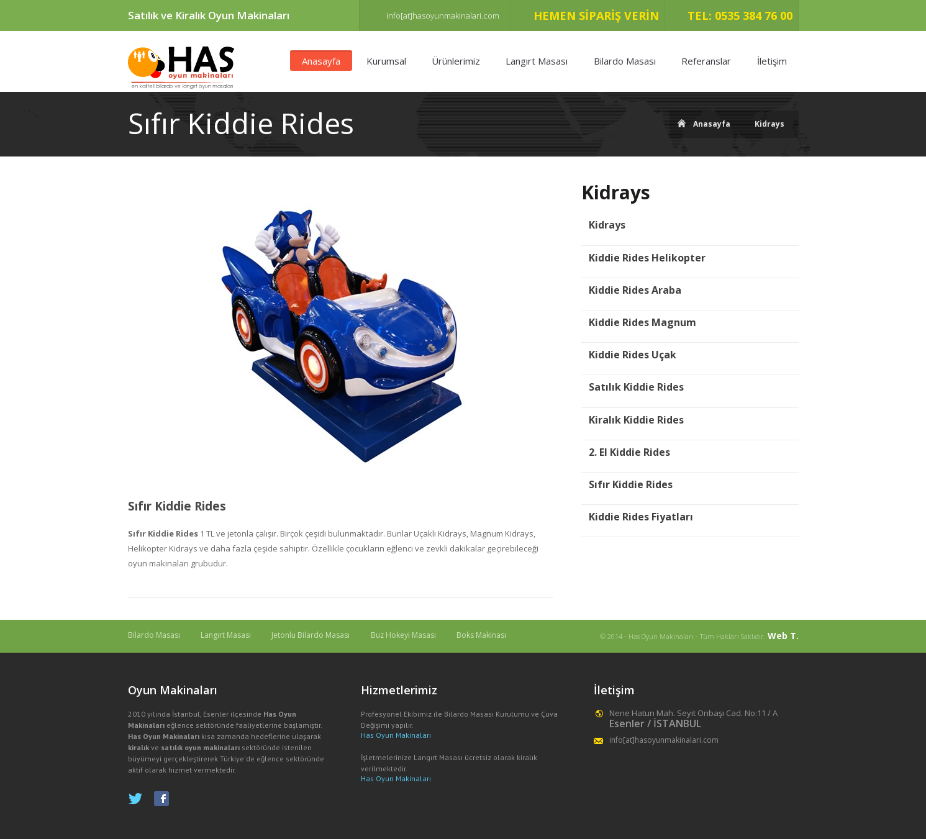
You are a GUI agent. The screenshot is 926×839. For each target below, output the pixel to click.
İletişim (772, 61)
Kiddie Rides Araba (635, 290)
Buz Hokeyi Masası (403, 635)
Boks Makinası (481, 635)
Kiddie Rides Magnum (642, 323)
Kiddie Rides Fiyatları (641, 517)
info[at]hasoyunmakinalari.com (442, 15)
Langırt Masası (537, 61)
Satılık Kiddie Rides (636, 387)
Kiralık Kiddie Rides (636, 420)
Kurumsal (386, 61)
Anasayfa (321, 61)
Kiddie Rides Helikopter (647, 258)
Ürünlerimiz (456, 61)
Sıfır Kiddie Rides (177, 506)
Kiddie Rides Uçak (632, 355)
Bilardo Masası (625, 61)
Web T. (783, 636)
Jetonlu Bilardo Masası (310, 635)
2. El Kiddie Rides (629, 452)
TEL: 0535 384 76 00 (740, 15)
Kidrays (769, 124)
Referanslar (706, 61)
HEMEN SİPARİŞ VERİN (596, 15)
